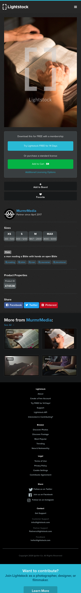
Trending (40, 443)
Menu (75, 7)
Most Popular (40, 439)
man (32, 262)
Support (40, 407)
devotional (59, 262)
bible (21, 262)
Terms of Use (40, 461)
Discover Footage (40, 434)
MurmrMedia (26, 210)
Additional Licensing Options (40, 172)
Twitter (31, 305)
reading (10, 262)
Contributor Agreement (40, 474)
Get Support (40, 513)
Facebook (13, 305)
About (40, 393)
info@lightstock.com (40, 522)
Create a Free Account (40, 398)
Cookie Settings (40, 470)
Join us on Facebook (43, 494)
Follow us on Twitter (43, 489)
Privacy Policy (40, 465)
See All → (9, 325)
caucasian (44, 262)
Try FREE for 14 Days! (40, 403)
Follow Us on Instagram (43, 499)
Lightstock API (40, 412)
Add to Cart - (40, 164)
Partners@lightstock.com (40, 531)
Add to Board (40, 186)
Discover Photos (40, 429)
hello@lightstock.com (40, 540)
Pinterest (49, 305)
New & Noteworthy (40, 448)
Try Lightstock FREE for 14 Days (40, 146)
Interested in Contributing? (40, 416)
